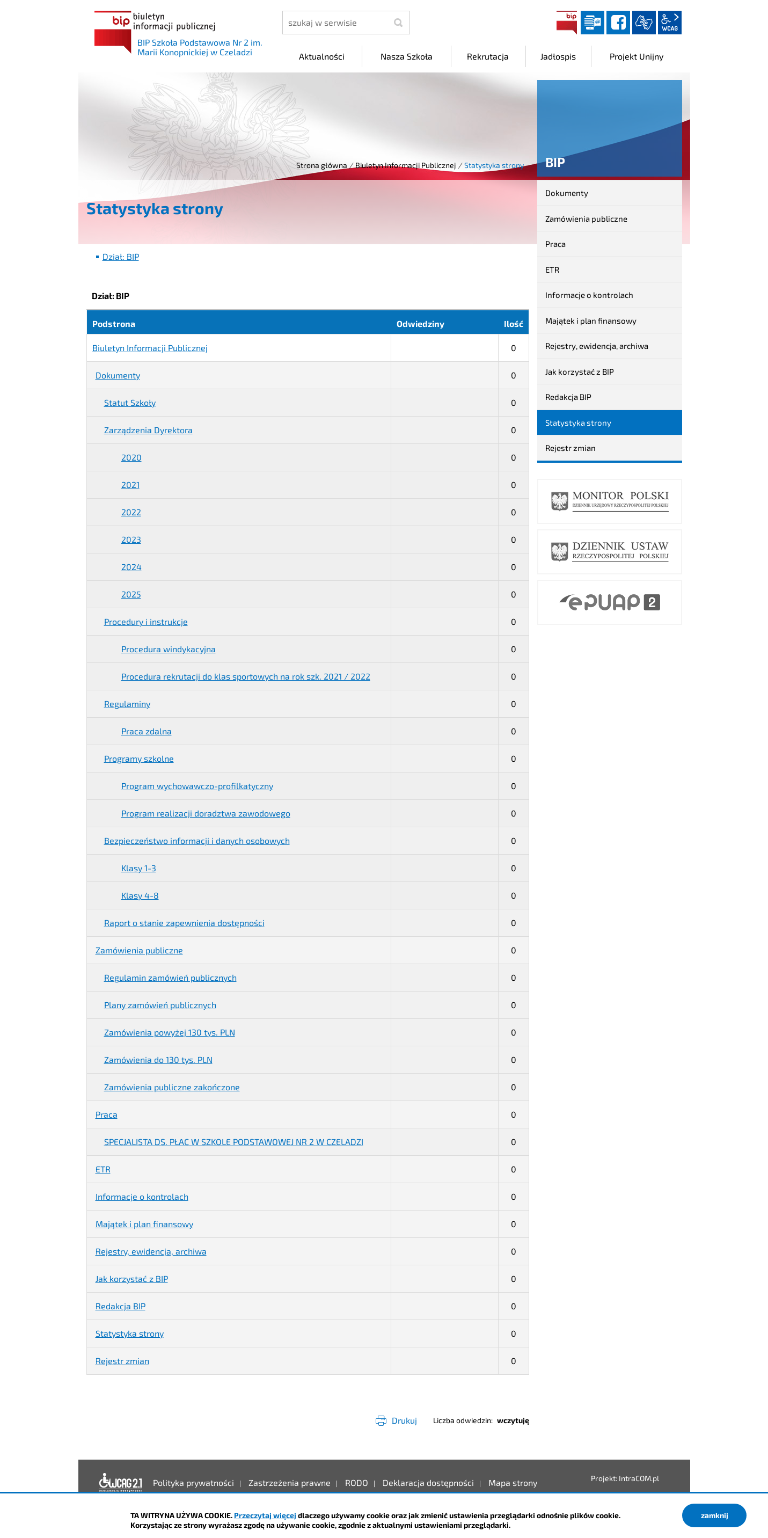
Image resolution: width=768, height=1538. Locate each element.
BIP (567, 22)
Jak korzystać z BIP (132, 1278)
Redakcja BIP (120, 1306)
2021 (130, 484)
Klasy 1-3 (138, 868)
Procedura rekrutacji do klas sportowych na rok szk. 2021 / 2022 (245, 676)
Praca (107, 1114)
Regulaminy (127, 703)
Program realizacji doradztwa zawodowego (205, 813)
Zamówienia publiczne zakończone (172, 1087)
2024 (131, 567)
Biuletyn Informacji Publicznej (405, 165)
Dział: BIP (121, 256)
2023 (131, 539)
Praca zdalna (146, 731)
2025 (131, 594)
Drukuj (404, 1420)
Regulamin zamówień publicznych (170, 977)
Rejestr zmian (122, 1360)
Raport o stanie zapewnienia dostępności (184, 922)
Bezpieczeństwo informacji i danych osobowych (197, 840)
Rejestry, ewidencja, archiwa (151, 1251)
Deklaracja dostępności (121, 1483)
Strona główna (321, 165)
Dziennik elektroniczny (592, 22)
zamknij (714, 1515)
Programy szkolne (139, 758)
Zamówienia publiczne (139, 950)
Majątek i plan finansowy (144, 1224)
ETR (103, 1169)
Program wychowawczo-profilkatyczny (197, 786)
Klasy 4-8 (140, 895)
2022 (131, 512)
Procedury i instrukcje (146, 621)
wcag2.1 (670, 22)
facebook (618, 22)
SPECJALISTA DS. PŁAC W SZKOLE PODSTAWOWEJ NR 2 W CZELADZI (233, 1141)
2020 (131, 457)
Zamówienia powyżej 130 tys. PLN (169, 1032)
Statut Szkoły (130, 402)
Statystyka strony (130, 1333)
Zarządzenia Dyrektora (148, 430)
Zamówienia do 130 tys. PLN (158, 1059)
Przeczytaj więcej (265, 1515)
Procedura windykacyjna (168, 649)
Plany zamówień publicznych (160, 1005)
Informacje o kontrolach (142, 1196)
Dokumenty (118, 375)
